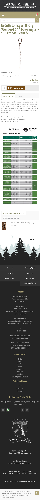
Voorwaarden (10, 279)
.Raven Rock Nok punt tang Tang (22, 223)
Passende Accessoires (11, 218)
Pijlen (20, 361)
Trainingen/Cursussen (20, 377)
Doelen (20, 364)
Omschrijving (8, 96)
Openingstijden (30, 268)
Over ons (10, 268)
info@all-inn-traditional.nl (20, 338)
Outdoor (20, 374)
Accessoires (20, 369)
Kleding (20, 372)
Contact (30, 273)
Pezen (20, 366)
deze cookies (10, 498)
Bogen (20, 359)
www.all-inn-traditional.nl (20, 336)
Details (19, 96)
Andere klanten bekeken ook (13, 213)
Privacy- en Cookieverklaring (30, 281)
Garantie (10, 273)
